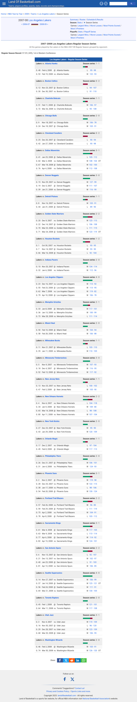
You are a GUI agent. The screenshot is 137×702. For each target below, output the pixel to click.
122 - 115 (93, 484)
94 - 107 (93, 88)
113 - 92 (93, 284)
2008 (27, 14)
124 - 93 (93, 466)
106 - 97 (93, 105)
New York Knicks (52, 421)
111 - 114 (93, 316)
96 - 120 (93, 626)
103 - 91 (93, 126)
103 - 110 (93, 347)
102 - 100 (93, 165)
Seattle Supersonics (53, 573)
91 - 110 (93, 91)
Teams (33, 14)
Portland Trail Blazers (54, 498)
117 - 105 (93, 530)
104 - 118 (93, 403)
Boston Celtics (51, 81)
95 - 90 (93, 428)
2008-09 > (44, 24)
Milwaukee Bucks (52, 340)
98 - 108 (93, 411)
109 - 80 (93, 407)
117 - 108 (93, 608)
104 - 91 (93, 512)
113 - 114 (93, 534)
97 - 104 (93, 445)
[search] (119, 6)
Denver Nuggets (52, 175)
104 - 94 (93, 330)
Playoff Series (90, 32)
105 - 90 (93, 389)
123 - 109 (93, 629)
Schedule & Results (95, 20)
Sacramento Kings (53, 523)
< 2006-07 (25, 24)
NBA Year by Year (15, 14)
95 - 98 (93, 70)
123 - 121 (93, 583)
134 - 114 (93, 266)
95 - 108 (93, 109)
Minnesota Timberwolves (56, 358)
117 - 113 (93, 449)
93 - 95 (93, 245)
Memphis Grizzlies (53, 302)
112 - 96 (93, 270)
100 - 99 (93, 312)
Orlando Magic (51, 439)
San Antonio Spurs (53, 548)
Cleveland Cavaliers (53, 133)
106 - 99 (93, 580)
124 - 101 (93, 541)
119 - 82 (93, 291)
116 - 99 (93, 189)
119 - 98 (93, 480)
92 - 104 (93, 253)
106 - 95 (93, 633)
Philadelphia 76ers (53, 456)
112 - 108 (93, 168)
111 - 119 (93, 509)
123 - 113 (93, 220)
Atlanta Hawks (51, 63)
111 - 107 (93, 186)
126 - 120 (93, 650)
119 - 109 (93, 622)
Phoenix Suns (51, 473)
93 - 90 (93, 249)
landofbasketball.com (67, 695)
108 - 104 (93, 161)
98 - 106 (93, 488)
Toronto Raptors (52, 598)
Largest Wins (83, 26)
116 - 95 (93, 368)
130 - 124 (93, 491)
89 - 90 (93, 207)
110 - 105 (93, 351)
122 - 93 (93, 74)
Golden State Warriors (54, 214)
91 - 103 (93, 562)
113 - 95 (93, 288)
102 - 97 (93, 558)
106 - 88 (93, 334)
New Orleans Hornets (54, 396)
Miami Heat (50, 323)
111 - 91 (93, 587)
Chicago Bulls (51, 116)
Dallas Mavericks (52, 150)
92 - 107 (93, 555)
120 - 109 (93, 432)
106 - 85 (93, 566)
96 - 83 (93, 505)
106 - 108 (93, 224)
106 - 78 (93, 122)
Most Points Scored (111, 26)
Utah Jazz (49, 615)
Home (3, 14)
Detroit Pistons (51, 196)
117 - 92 (93, 372)
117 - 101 (93, 309)
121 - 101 (93, 604)
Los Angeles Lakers (46, 14)
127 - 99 (93, 182)
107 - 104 (93, 414)
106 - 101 (93, 463)
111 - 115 (93, 228)
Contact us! (79, 688)
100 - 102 (93, 386)
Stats (79, 22)
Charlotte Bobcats (52, 98)
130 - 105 (93, 591)
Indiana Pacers (51, 260)
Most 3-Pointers (77, 29)
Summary (74, 20)
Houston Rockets (52, 239)
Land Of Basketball (25, 4)
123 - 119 (93, 232)
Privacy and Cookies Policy (57, 691)
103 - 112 (93, 516)
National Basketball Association (95, 698)
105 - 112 (93, 157)
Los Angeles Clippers (54, 277)
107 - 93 (93, 365)
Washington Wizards (54, 640)
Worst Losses (96, 26)
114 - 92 (93, 537)
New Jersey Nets (52, 379)
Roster (82, 20)
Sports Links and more (80, 691)
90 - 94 (93, 140)
